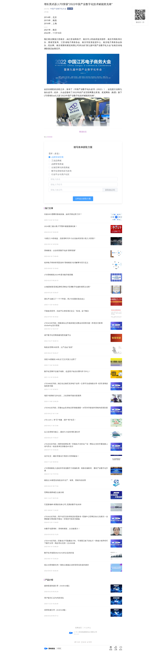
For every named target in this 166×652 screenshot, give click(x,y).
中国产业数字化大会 (58, 8)
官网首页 (78, 628)
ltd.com (76, 634)
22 (47, 33)
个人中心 (87, 628)
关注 (59, 648)
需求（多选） (55, 153)
